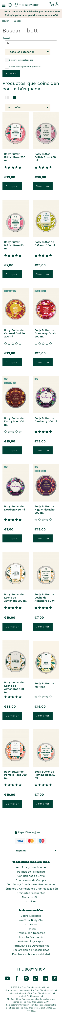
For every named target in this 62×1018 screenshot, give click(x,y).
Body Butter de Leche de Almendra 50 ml (45, 597)
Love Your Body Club (31, 920)
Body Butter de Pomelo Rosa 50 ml (45, 775)
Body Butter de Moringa (44, 685)
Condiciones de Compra (31, 880)
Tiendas (31, 928)
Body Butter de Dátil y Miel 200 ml (14, 421)
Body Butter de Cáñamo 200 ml (45, 243)
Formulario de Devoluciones (31, 945)
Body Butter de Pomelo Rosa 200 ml (15, 775)
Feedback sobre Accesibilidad (31, 954)
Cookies (31, 901)
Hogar (5, 20)
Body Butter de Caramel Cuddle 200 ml (14, 333)
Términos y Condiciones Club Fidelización (31, 888)
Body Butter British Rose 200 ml (14, 157)
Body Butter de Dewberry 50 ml (14, 508)
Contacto (31, 924)
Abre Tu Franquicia (31, 937)
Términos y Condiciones (31, 867)
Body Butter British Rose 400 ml (45, 157)
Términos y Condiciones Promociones (31, 884)
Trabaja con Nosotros (31, 932)
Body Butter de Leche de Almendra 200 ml (15, 597)
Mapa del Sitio (31, 897)
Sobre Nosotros (31, 915)
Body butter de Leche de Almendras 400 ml (14, 687)
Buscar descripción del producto (23, 67)
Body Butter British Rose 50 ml (13, 245)
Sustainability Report (31, 941)
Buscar (17, 20)
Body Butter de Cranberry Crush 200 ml (45, 333)
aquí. (33, 1011)
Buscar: (6, 38)
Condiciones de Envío (31, 875)
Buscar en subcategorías (19, 60)
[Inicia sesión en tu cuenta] (57, 5)
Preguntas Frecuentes (31, 893)
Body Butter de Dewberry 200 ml (46, 420)
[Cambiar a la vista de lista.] (7, 97)
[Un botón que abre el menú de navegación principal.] (3, 5)
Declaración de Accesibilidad (31, 949)
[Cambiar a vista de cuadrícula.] (14, 97)
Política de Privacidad (31, 871)
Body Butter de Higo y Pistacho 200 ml (45, 509)
